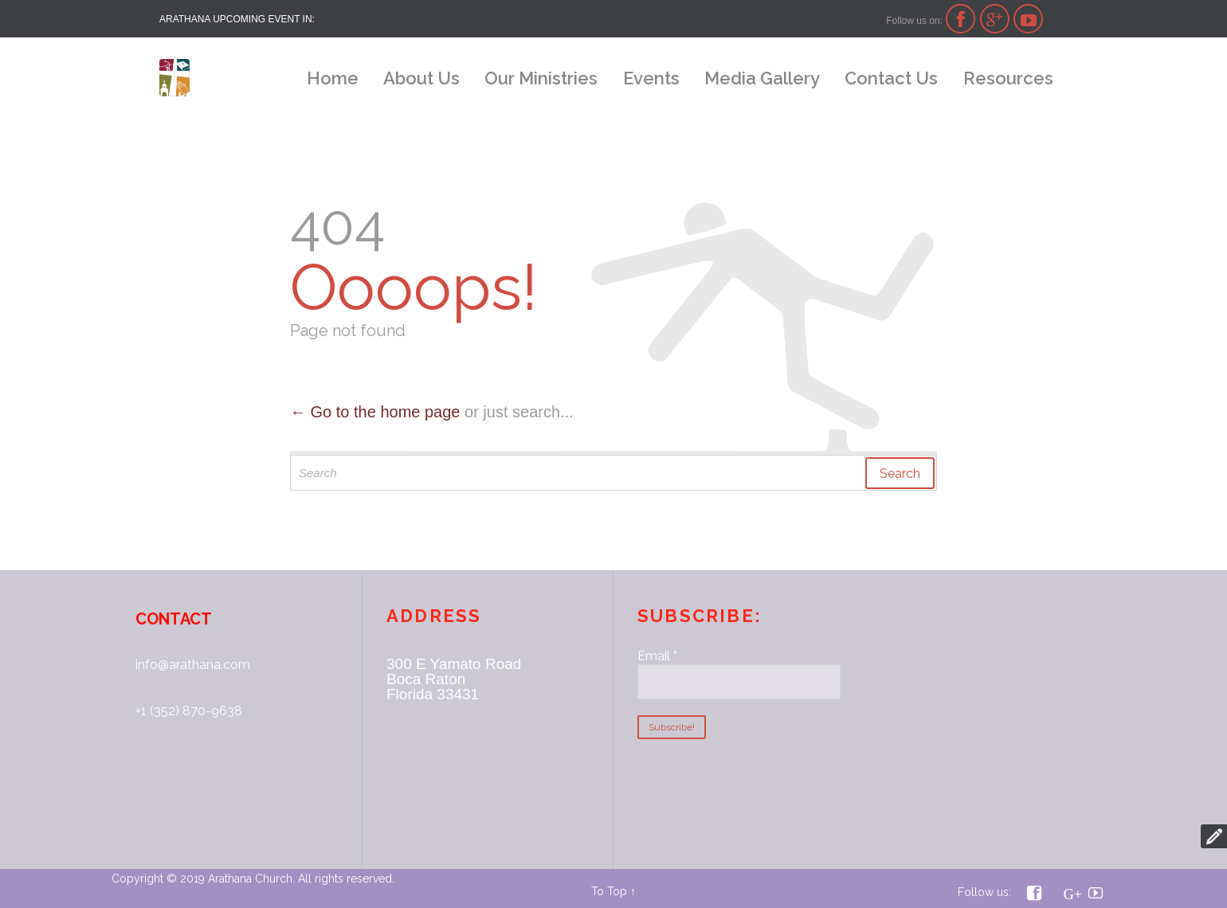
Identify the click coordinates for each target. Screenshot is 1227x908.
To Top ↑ (613, 891)
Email (657, 655)
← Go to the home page (375, 412)
